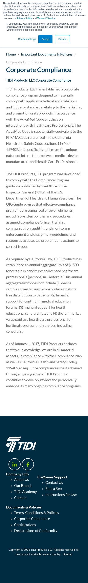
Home (11, 54)
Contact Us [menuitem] (54, 483)
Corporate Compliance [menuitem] (32, 519)
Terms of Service (46, 18)
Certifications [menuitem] (25, 525)
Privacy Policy (24, 18)
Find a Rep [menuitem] (53, 489)
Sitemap (67, 554)
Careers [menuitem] (20, 498)
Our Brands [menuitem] (23, 486)
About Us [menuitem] (21, 480)
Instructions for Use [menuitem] (61, 495)
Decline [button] (62, 39)
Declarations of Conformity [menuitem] (35, 531)
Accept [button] (45, 39)
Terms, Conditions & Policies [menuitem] (36, 513)
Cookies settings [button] (27, 39)
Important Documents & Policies (47, 54)
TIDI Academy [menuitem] (25, 492)
